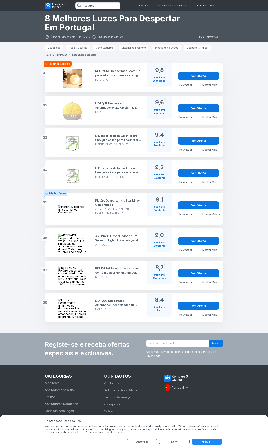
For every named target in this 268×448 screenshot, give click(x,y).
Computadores (104, 47)
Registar (214, 345)
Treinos (50, 400)
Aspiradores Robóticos (61, 407)
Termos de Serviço (117, 400)
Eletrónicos (54, 47)
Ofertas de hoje (205, 5)
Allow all (207, 441)
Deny (174, 441)
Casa (48, 55)
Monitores (52, 386)
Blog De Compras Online (172, 5)
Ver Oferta (198, 76)
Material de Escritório (134, 47)
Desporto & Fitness (198, 47)
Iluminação (61, 55)
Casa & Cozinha (78, 47)
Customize (142, 441)
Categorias (143, 5)
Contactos (111, 386)
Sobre (108, 414)
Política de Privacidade (120, 393)
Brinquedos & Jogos (166, 47)
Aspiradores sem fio (59, 393)
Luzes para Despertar (84, 55)
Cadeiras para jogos (59, 414)
